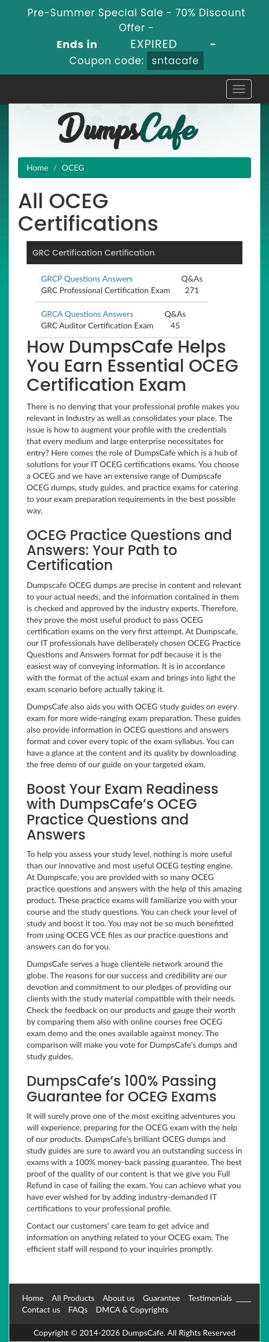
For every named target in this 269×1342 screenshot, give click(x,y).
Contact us (41, 1309)
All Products (72, 1298)
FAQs (77, 1309)
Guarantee (161, 1298)
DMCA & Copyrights (131, 1309)
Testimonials (210, 1298)
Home (37, 167)
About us (118, 1298)
